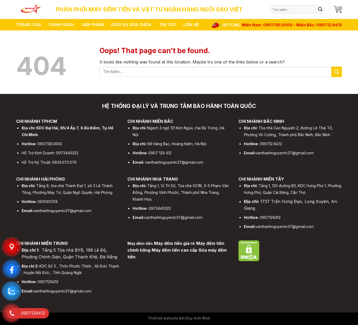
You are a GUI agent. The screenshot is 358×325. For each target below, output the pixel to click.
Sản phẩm (93, 24)
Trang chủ (28, 24)
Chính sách (61, 24)
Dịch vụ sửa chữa (131, 24)
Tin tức (167, 24)
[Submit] (320, 9)
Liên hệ (191, 24)
